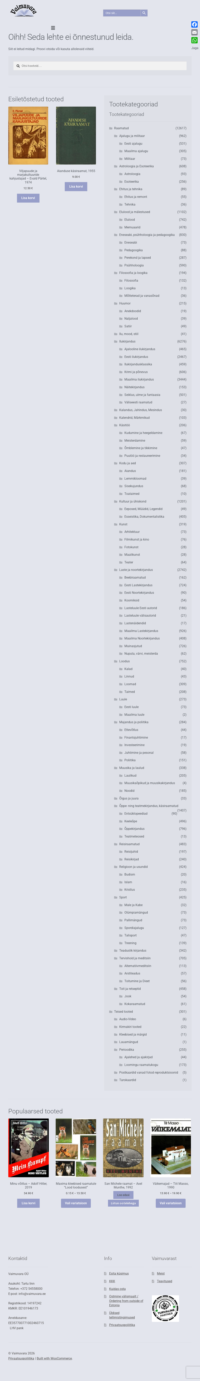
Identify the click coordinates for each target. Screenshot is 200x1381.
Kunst (123, 524)
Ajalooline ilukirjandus (139, 349)
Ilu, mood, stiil (128, 334)
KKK (112, 1281)
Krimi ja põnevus (136, 372)
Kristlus (129, 890)
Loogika (130, 288)
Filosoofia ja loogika (133, 273)
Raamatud (121, 128)
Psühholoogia (134, 265)
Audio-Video (127, 1019)
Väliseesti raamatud (138, 402)
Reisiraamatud (129, 844)
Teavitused (164, 1281)
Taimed (129, 692)
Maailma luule (134, 715)
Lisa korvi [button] (28, 198)
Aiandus (130, 471)
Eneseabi (130, 242)
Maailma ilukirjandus (139, 379)
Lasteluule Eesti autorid (140, 608)
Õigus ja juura (129, 798)
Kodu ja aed (127, 463)
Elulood (129, 219)
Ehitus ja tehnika (130, 189)
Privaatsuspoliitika (122, 1325)
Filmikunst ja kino (136, 539)
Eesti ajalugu (133, 143)
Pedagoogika (133, 250)
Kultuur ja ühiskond (132, 501)
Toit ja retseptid (130, 989)
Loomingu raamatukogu (141, 1065)
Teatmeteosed (134, 836)
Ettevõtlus (131, 730)
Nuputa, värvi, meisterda (141, 653)
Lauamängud (128, 1042)
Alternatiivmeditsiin (137, 966)
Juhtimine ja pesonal (139, 753)
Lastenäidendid (135, 623)
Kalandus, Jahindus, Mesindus (140, 410)
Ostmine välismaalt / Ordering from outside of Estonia (126, 1300)
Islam (128, 882)
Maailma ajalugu (136, 151)
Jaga (194, 48)
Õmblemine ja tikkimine (140, 448)
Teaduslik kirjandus (132, 950)
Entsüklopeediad (135, 813)
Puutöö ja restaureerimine (142, 456)
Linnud (129, 676)
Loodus (124, 661)
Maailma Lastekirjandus (141, 631)
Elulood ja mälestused (134, 212)
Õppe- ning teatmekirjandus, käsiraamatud (148, 806)
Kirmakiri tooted (130, 1027)
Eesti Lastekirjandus (138, 585)
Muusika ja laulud (131, 768)
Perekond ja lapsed (137, 258)
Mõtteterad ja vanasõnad (141, 296)
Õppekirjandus (134, 829)
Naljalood (131, 318)
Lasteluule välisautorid (140, 615)
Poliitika (130, 760)
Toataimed (131, 494)
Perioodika (126, 1050)
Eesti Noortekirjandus (139, 593)
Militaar (129, 159)
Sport (123, 897)
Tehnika (129, 204)
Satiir (128, 326)
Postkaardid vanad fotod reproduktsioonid (148, 1072)
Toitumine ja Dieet (137, 981)
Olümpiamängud (136, 912)
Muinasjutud (133, 646)
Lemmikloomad (135, 478)
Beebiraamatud (135, 577)
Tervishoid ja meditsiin (135, 958)
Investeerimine (134, 745)
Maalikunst (132, 554)
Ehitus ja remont (135, 197)
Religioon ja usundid (133, 867)
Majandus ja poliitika (133, 722)
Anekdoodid (132, 311)
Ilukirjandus (127, 341)
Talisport (130, 935)
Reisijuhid (131, 851)
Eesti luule (131, 707)
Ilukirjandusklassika (138, 364)
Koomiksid (131, 600)
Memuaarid (132, 227)
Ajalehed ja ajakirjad (138, 1057)
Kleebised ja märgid (133, 1034)
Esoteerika (131, 181)
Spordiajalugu (134, 928)
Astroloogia (132, 174)
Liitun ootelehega (123, 1203)
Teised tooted (123, 1011)
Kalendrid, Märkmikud (134, 418)
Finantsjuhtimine (136, 737)
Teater (128, 562)
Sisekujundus (133, 486)
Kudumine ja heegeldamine (143, 433)
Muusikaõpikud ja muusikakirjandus (149, 783)
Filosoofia (131, 280)
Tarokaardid (127, 1080)
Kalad (128, 669)
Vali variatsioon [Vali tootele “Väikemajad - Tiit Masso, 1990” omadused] (171, 1203)
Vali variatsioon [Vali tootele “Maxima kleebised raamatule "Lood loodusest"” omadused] (76, 1203)
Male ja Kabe (133, 905)
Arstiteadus (132, 973)
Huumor (125, 303)
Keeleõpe (130, 821)
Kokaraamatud (134, 1004)
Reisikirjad (131, 859)
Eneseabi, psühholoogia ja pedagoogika (147, 235)
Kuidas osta (117, 1289)
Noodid (129, 791)
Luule (123, 699)
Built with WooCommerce (54, 1358)
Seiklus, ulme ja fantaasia (142, 395)
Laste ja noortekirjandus (136, 570)
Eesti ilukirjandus (136, 357)
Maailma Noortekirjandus (142, 638)
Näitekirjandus (134, 387)
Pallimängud (133, 920)
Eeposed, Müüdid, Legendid (143, 509)
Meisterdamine (134, 440)
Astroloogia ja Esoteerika (136, 166)
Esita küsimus (119, 1273)
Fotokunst (131, 547)
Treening (130, 943)
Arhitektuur (132, 532)
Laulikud (130, 775)
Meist (161, 1273)
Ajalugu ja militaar (132, 136)
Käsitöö (124, 425)
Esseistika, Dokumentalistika (144, 516)
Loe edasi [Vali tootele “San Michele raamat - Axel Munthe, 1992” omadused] (123, 1195)
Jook (127, 996)
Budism (129, 874)
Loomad (130, 684)
